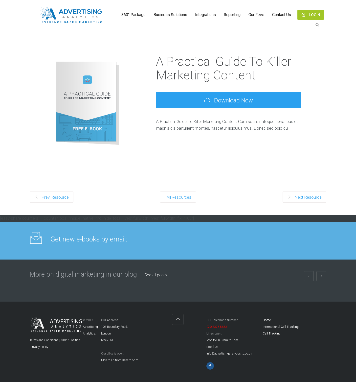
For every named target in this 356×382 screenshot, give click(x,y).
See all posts (156, 275)
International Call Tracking (281, 327)
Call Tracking (272, 333)
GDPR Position (70, 340)
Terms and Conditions (44, 340)
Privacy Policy (39, 347)
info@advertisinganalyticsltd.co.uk (229, 353)
